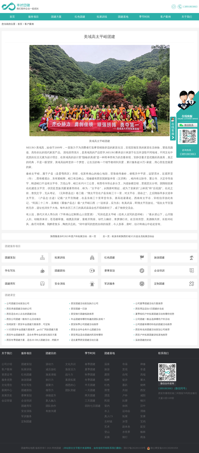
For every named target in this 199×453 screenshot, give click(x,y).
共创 (125, 390)
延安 (142, 426)
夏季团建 (90, 369)
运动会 (126, 411)
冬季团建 (90, 379)
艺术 (107, 426)
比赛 (125, 400)
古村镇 (108, 421)
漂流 (107, 395)
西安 (142, 390)
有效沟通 (51, 411)
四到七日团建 (92, 405)
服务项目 (33, 16)
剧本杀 (126, 426)
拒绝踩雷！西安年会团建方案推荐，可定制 (28, 324)
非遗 (142, 369)
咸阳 (142, 395)
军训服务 (26, 416)
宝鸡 (142, 421)
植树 (107, 379)
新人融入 (51, 400)
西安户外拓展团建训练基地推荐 (151, 335)
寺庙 (125, 364)
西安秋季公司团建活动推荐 (84, 324)
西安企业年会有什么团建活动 (86, 329)
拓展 (125, 416)
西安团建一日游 (79, 308)
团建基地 (123, 16)
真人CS (108, 416)
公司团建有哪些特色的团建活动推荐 (153, 324)
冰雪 (125, 421)
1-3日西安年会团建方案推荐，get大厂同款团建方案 (32, 329)
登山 (107, 432)
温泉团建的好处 (143, 340)
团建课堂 (10, 295)
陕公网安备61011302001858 (162, 448)
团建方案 (56, 16)
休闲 (125, 405)
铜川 (142, 400)
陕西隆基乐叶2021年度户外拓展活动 (68, 236)
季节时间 (144, 16)
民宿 (107, 400)
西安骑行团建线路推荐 (82, 314)
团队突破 (70, 390)
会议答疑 (7, 400)
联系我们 (163, 353)
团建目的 (51, 353)
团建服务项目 (13, 246)
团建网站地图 (28, 448)
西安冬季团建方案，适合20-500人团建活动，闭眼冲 (33, 340)
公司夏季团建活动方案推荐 (149, 303)
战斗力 (69, 374)
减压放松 (51, 369)
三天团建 (90, 400)
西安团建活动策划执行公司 (84, 303)
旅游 (107, 369)
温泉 (107, 364)
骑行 (125, 437)
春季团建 (90, 364)
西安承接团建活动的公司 (19, 308)
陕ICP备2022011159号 (134, 448)
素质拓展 (70, 379)
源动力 (50, 364)
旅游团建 (26, 379)
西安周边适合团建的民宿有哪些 (87, 335)
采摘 (107, 437)
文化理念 (7, 385)
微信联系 (188, 125)
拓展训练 (102, 16)
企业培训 (26, 400)
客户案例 (165, 16)
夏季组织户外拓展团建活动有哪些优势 (154, 314)
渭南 (142, 411)
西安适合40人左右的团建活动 (21, 314)
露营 (107, 374)
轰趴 (125, 385)
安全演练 (26, 411)
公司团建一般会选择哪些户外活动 (152, 319)
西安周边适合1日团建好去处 (149, 308)
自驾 (125, 374)
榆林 (142, 432)
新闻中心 (7, 390)
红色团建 (80, 16)
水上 (107, 411)
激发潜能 (51, 374)
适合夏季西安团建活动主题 (84, 340)
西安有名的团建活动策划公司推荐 (152, 329)
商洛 (142, 437)
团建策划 (26, 364)
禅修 (142, 364)
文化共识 (70, 364)
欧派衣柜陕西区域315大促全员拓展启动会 (133, 236)
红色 (107, 385)
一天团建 (90, 390)
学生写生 (26, 385)
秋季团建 (90, 374)
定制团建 (26, 421)
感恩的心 (70, 385)
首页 (12, 16)
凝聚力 (50, 385)
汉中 (142, 405)
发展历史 (7, 395)
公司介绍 (7, 364)
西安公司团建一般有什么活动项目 (24, 319)
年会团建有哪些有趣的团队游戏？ (88, 319)
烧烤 (142, 385)
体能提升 (51, 395)
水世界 (126, 432)
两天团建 (90, 395)
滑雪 (107, 390)
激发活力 (70, 369)
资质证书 (7, 374)
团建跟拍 (26, 390)
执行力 (50, 379)
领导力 (50, 390)
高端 (142, 374)
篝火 (142, 379)
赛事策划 (26, 395)
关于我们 (187, 16)
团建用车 (26, 405)
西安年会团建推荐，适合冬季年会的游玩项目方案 (32, 335)
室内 (107, 405)
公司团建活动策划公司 (18, 303)
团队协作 (51, 405)
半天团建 (90, 385)
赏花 (125, 369)
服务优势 (7, 379)
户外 (125, 395)
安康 (142, 416)
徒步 (125, 379)
